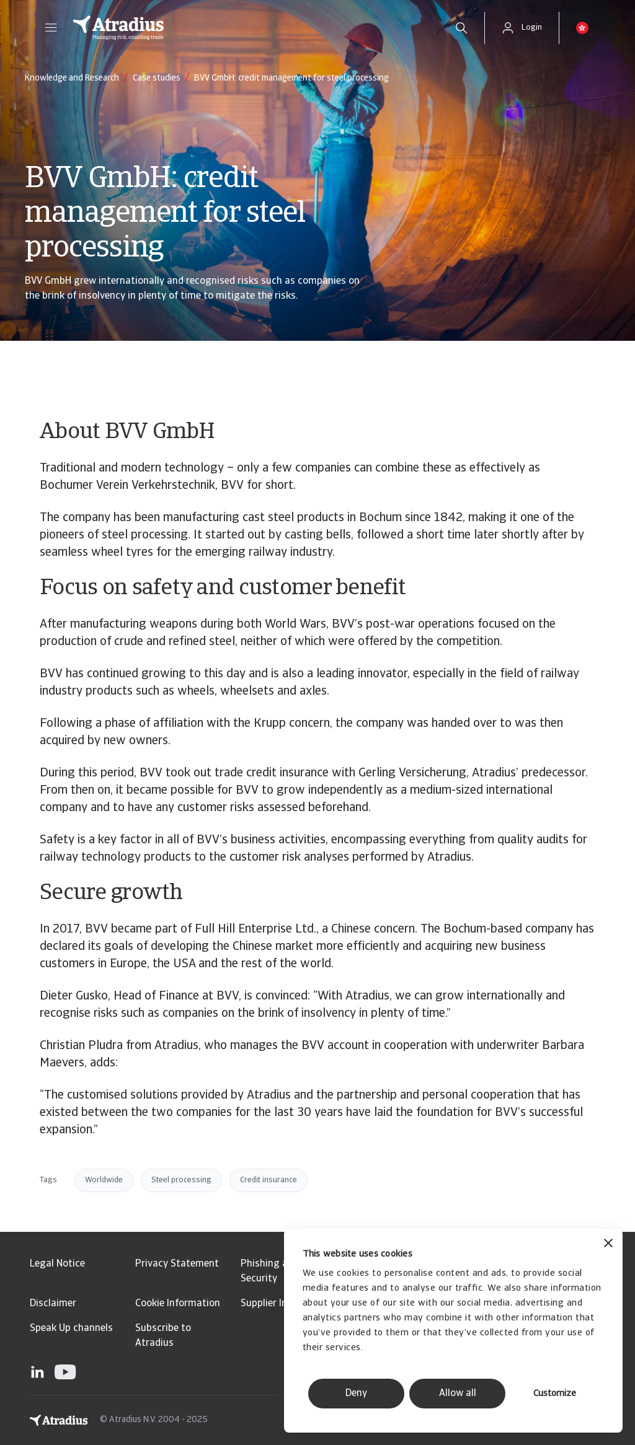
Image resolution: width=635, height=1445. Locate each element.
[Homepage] (250, 27)
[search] (461, 27)
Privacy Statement (177, 1264)
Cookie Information (177, 1304)
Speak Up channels (71, 1328)
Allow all (457, 1394)
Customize (554, 1394)
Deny (356, 1394)
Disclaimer (53, 1304)
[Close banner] (608, 1244)
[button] (51, 28)
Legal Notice (57, 1264)
